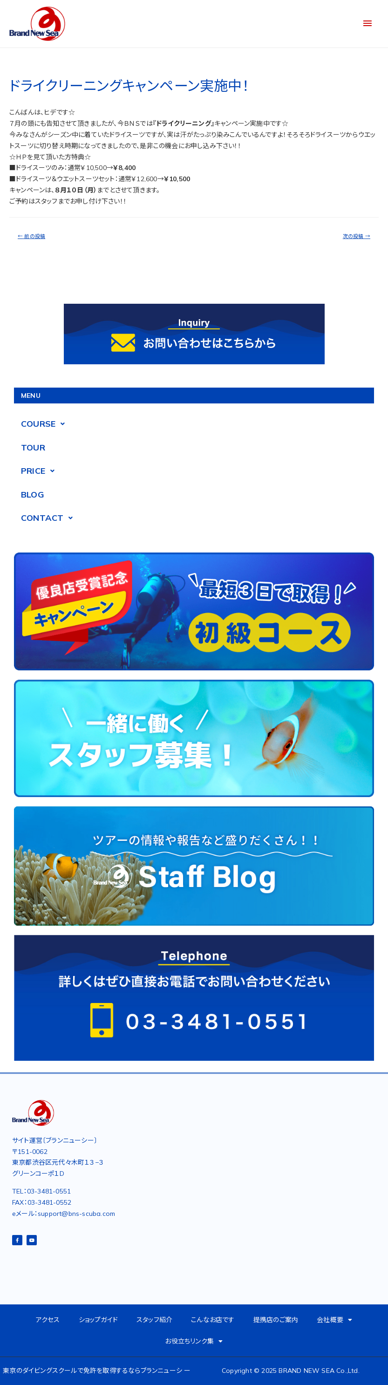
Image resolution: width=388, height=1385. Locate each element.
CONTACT (49, 518)
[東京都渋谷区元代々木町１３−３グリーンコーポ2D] (176, 1189)
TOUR (33, 447)
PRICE (40, 471)
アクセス (48, 1320)
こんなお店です (212, 1320)
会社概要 (334, 1320)
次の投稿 (356, 236)
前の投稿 (31, 236)
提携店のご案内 (275, 1320)
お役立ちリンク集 (194, 1341)
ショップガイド (98, 1320)
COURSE (45, 424)
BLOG (32, 494)
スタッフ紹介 (154, 1320)
